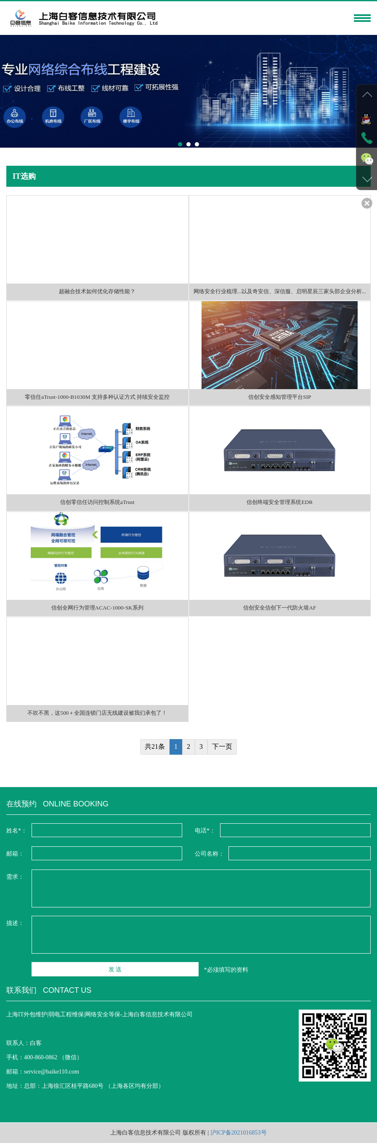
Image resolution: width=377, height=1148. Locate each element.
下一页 (222, 751)
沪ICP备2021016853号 (238, 1138)
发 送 (69, 975)
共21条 (155, 751)
